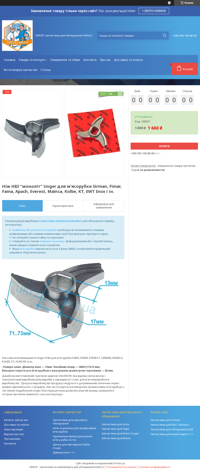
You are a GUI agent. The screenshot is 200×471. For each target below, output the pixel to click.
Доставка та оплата (128, 60)
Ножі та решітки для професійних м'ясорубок (74, 429)
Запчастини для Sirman (165, 420)
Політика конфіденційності (155, 467)
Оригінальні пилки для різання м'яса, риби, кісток (72, 438)
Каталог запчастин (16, 420)
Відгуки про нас (14, 434)
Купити (164, 146)
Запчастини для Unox (115, 424)
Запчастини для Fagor (116, 429)
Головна (9, 60)
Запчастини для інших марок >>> (171, 434)
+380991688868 (154, 11)
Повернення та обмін (65, 60)
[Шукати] (165, 35)
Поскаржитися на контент (121, 467)
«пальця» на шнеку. (52, 241)
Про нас (105, 60)
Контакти (90, 60)
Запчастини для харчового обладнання (70, 421)
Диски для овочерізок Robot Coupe (71, 446)
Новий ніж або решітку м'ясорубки (34, 230)
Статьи (46, 70)
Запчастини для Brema (116, 438)
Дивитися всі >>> (64, 452)
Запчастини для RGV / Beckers (169, 424)
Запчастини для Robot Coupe (120, 433)
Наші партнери (13, 429)
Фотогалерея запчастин (20, 70)
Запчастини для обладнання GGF (171, 429)
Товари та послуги (31, 60)
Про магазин (12, 439)
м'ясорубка (27, 249)
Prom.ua (119, 463)
